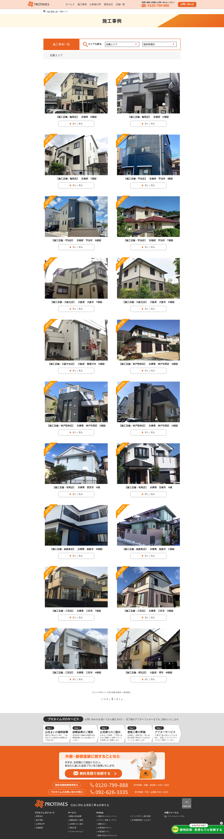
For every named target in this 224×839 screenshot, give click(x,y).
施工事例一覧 (52, 12)
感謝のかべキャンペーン (107, 816)
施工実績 (39, 820)
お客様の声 (95, 4)
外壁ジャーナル (171, 812)
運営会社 (108, 4)
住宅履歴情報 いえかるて (141, 820)
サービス (70, 4)
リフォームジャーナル (175, 816)
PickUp (100, 812)
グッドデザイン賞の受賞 (141, 816)
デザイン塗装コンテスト (107, 820)
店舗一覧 (120, 4)
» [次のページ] (121, 699)
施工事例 (82, 4)
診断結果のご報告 (76, 820)
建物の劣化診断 (75, 816)
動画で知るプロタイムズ (107, 835)
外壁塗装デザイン (105, 828)
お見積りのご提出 (76, 824)
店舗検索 (39, 828)
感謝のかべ (102, 824)
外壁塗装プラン (104, 832)
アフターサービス (76, 832)
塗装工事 (72, 828)
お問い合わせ (187, 4)
